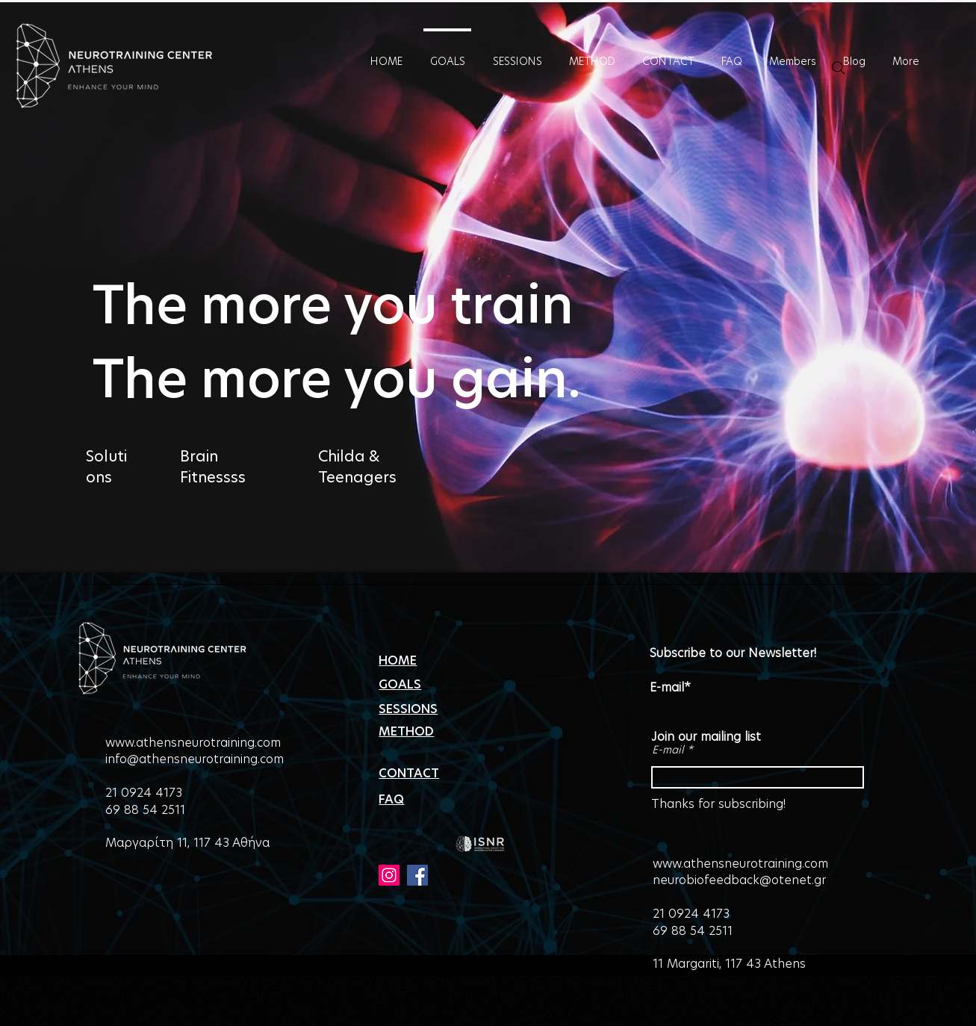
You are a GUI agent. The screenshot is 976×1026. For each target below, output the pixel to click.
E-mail (668, 749)
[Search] (838, 68)
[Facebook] (417, 875)
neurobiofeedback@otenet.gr (739, 880)
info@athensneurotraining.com (194, 759)
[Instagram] (389, 875)
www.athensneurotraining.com (193, 742)
